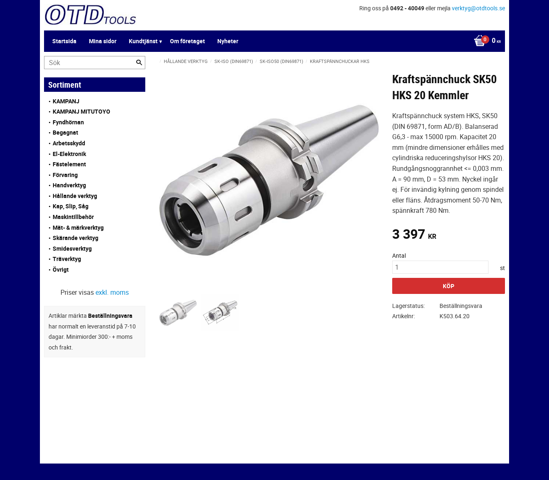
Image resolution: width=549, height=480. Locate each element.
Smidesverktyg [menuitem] (72, 248)
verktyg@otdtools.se (478, 8)
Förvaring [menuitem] (65, 175)
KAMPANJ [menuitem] (66, 101)
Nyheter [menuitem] (227, 41)
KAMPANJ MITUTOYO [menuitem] (81, 111)
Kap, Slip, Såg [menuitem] (70, 206)
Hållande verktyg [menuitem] (75, 196)
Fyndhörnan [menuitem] (68, 122)
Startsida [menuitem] (64, 41)
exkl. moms (112, 292)
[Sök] (139, 62)
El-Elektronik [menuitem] (69, 154)
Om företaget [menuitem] (187, 41)
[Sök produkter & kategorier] (94, 62)
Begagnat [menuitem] (65, 132)
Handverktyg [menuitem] (69, 185)
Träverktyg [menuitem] (67, 259)
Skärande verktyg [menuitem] (75, 238)
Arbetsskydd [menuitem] (69, 143)
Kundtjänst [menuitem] (143, 41)
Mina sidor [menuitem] (102, 41)
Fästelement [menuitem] (69, 164)
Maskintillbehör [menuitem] (73, 217)
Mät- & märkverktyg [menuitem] (78, 227)
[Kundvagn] (485, 41)
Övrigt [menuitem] (61, 269)
